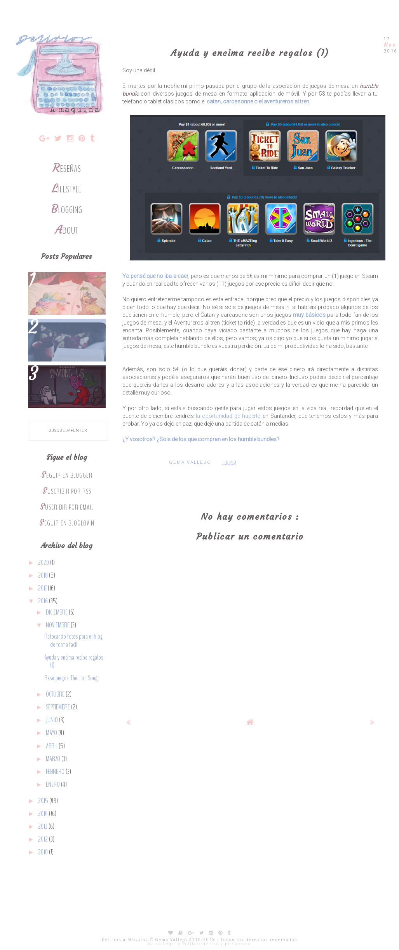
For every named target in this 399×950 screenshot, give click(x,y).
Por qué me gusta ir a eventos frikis (67, 287)
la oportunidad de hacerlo (228, 416)
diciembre (57, 612)
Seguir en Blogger (66, 475)
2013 (43, 826)
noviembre (58, 625)
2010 (43, 852)
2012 (43, 839)
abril (52, 746)
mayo (52, 732)
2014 (43, 813)
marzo (53, 758)
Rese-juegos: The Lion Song (71, 678)
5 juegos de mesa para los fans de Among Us (67, 381)
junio (52, 720)
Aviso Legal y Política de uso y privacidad (199, 944)
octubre (56, 694)
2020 (44, 562)
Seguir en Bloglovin (66, 523)
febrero (56, 771)
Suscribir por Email (67, 507)
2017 (43, 588)
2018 (43, 575)
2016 (43, 601)
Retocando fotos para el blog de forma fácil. (73, 640)
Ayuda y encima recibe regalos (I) (73, 661)
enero (53, 784)
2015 (43, 800)
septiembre (58, 707)
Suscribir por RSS (66, 491)
